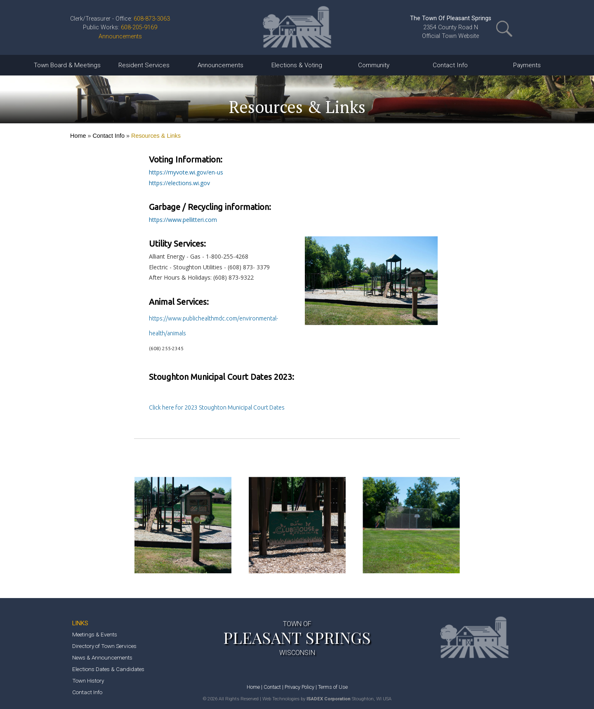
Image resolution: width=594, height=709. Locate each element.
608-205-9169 (139, 27)
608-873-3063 (152, 18)
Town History (88, 680)
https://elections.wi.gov (179, 183)
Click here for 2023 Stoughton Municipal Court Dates (217, 407)
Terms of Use (333, 687)
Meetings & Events (94, 634)
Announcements (120, 36)
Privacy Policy (299, 687)
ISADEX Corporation (328, 699)
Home (78, 135)
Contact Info (108, 135)
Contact (272, 687)
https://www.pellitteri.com (183, 220)
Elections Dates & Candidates (108, 669)
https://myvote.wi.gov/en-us (186, 172)
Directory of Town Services (104, 646)
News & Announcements (102, 657)
